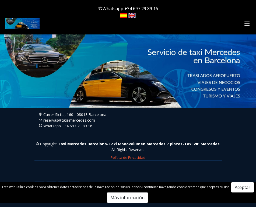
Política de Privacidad (128, 157)
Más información (127, 198)
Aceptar (242, 187)
